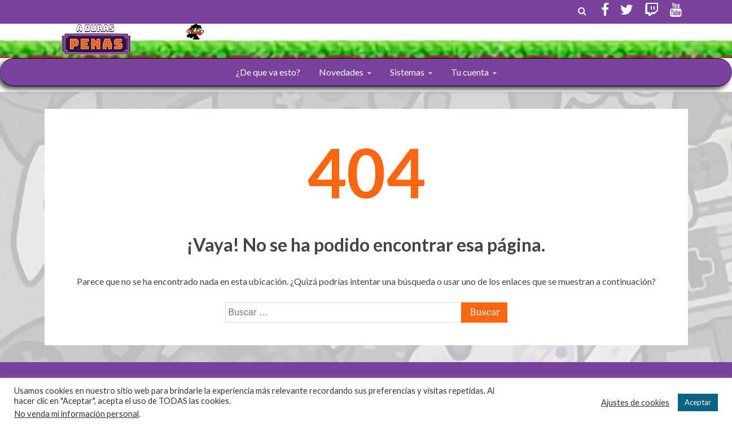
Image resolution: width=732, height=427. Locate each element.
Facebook (605, 10)
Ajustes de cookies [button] (635, 402)
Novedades (341, 72)
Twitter (627, 10)
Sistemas (407, 72)
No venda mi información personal (76, 414)
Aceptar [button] (698, 402)
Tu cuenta (470, 72)
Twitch (651, 10)
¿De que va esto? (268, 72)
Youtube (676, 10)
